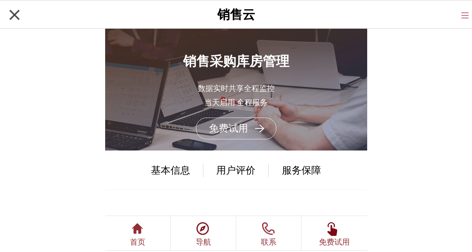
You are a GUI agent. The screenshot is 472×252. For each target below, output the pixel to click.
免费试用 (228, 128)
